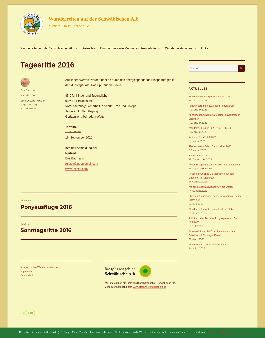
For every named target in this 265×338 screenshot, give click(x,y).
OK (211, 332)
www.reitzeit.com (76, 168)
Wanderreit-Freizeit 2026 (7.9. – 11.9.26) (210, 128)
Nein (217, 332)
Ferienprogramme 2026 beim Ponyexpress (212, 105)
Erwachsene (28, 100)
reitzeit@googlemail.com (81, 163)
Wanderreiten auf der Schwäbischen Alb (94, 19)
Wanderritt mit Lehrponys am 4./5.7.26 (209, 96)
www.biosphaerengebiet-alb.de (149, 286)
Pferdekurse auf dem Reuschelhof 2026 (210, 146)
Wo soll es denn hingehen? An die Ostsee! (211, 186)
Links (204, 48)
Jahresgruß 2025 (198, 155)
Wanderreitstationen (178, 48)
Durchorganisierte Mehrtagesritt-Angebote (128, 48)
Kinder (41, 100)
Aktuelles (89, 48)
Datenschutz (27, 275)
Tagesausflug (29, 104)
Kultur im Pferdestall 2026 (202, 137)
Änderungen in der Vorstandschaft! (207, 244)
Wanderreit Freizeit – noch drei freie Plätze (212, 209)
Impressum (26, 271)
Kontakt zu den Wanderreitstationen (40, 267)
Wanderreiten (29, 108)
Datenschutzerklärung (234, 332)
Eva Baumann (29, 90)
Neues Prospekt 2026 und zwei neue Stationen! (214, 164)
